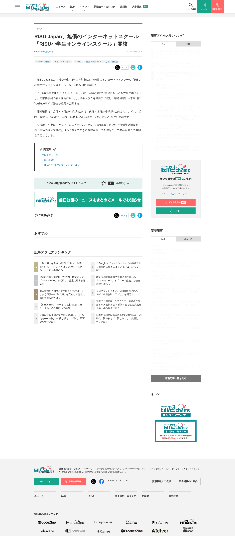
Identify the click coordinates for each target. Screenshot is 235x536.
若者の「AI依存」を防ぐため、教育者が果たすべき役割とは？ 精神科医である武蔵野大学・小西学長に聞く (118, 304)
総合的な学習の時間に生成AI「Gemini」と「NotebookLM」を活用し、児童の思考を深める (62, 280)
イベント (84, 6)
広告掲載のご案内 (188, 481)
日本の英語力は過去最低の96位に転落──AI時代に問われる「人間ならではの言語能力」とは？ (119, 318)
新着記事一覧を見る (175, 378)
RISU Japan (48, 160)
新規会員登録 (175, 202)
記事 (72, 6)
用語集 (123, 6)
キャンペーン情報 (63, 61)
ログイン (175, 210)
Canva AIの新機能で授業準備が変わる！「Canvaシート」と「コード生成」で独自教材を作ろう (118, 280)
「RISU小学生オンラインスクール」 (61, 164)
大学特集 (140, 6)
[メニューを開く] (17, 6)
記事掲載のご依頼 (161, 481)
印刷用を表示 (43, 215)
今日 (163, 44)
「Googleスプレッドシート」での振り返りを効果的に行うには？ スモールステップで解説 (118, 267)
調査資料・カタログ (104, 6)
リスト (125, 67)
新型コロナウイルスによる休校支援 (102, 61)
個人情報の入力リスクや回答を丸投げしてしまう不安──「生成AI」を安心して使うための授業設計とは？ (62, 294)
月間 (188, 44)
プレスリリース (50, 155)
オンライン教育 (43, 61)
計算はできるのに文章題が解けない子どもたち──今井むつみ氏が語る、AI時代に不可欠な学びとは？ (62, 318)
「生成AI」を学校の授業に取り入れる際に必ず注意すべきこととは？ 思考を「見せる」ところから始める (62, 267)
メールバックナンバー (175, 194)
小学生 (78, 61)
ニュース (60, 6)
